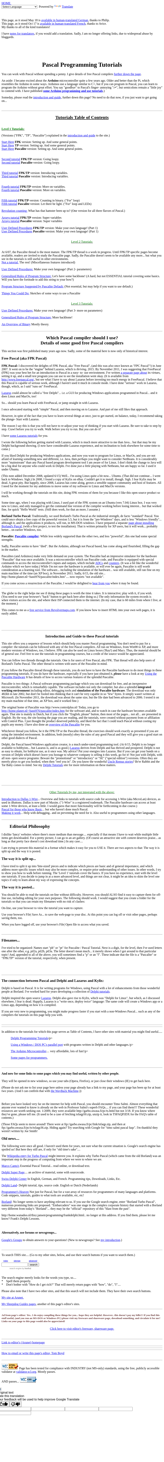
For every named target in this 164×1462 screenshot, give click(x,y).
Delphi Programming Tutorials (29, 1038)
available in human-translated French (63, 23)
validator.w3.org (26, 1371)
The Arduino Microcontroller (28, 1051)
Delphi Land (9, 1185)
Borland (6, 1201)
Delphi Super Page (13, 1172)
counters (114, 563)
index (5, 1261)
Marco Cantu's (10, 1165)
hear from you (101, 583)
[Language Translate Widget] (19, 7)
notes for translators (22, 33)
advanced (33, 1261)
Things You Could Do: (15, 293)
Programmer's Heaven (15, 1191)
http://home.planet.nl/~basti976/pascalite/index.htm (33, 710)
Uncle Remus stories (120, 761)
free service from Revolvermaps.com (52, 610)
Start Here (8, 142)
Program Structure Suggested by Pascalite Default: (33, 286)
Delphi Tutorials (53, 765)
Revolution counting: (15, 210)
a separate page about (134, 372)
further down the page (127, 74)
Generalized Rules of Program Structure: (26, 276)
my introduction (110, 1240)
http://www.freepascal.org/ (18, 379)
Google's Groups (12, 1240)
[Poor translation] (15, 1404)
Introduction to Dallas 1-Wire (20, 799)
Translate (63, 6)
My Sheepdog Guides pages (19, 1304)
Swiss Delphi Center (14, 1178)
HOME (6, 3)
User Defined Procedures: (17, 269)
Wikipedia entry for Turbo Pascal (27, 1156)
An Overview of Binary (16, 324)
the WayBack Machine (64, 1091)
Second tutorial (11, 159)
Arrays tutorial (11, 217)
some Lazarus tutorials (24, 435)
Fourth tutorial (10, 186)
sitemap (17, 1261)
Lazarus (6, 393)
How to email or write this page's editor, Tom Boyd (33, 1353)
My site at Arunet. (13, 1297)
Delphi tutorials (100, 991)
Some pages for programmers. (29, 1057)
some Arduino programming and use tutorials (73, 91)
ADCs (99, 563)
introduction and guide (47, 97)
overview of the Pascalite (64, 724)
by (26, 1268)
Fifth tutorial (9, 200)
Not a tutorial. (10, 262)
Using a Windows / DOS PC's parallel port (37, 1044)
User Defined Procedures (17, 228)
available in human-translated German (64, 20)
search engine (16, 1268)
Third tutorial (10, 173)
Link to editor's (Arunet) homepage (23, 1342)
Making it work (11, 812)
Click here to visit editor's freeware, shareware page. (82, 1328)
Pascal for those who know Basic (22, 809)
